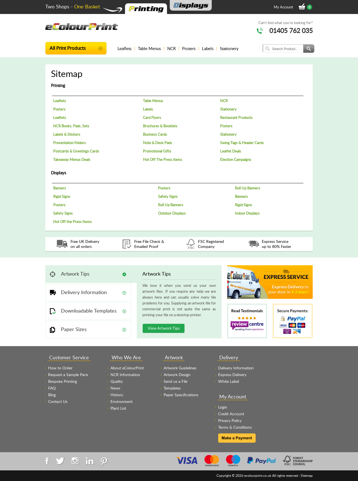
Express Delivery (232, 374)
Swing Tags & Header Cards (242, 142)
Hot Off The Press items (162, 159)
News (115, 388)
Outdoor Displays (172, 213)
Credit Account (231, 413)
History (116, 394)
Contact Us (57, 401)
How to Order (60, 367)
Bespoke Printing (62, 381)
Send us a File (175, 381)
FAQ (52, 388)
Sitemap (307, 475)
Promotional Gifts (157, 151)
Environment (121, 401)
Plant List (118, 408)
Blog (52, 394)
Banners (59, 188)
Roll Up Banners (247, 188)
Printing (58, 85)
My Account (283, 7)
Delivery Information (236, 367)
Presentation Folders (69, 142)
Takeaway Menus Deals (71, 159)
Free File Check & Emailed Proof (149, 244)
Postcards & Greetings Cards (76, 151)
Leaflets (124, 48)
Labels (207, 48)
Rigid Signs (61, 196)
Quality (116, 381)
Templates (172, 388)
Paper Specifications (181, 394)
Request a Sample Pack (68, 374)
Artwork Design (177, 374)
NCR (171, 48)
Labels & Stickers (66, 134)
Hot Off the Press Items (72, 221)
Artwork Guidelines (180, 367)
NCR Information (125, 374)
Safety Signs (168, 196)
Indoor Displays (247, 213)
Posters (189, 48)
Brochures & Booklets (160, 125)
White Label (228, 381)
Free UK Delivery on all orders (84, 244)
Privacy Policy (230, 420)
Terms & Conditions (235, 427)
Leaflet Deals (230, 151)
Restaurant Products (236, 117)
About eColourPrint (127, 367)
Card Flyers (152, 117)
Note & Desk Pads (157, 142)
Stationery (229, 48)
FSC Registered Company (211, 244)
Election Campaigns (235, 159)
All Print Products (68, 48)
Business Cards (155, 134)
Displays (58, 172)
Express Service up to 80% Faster (276, 244)
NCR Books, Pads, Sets (71, 125)
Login (222, 407)
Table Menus (149, 48)
